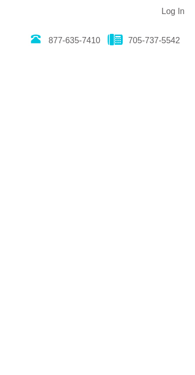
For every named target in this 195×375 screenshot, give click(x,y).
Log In (173, 11)
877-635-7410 (64, 40)
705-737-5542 (144, 40)
